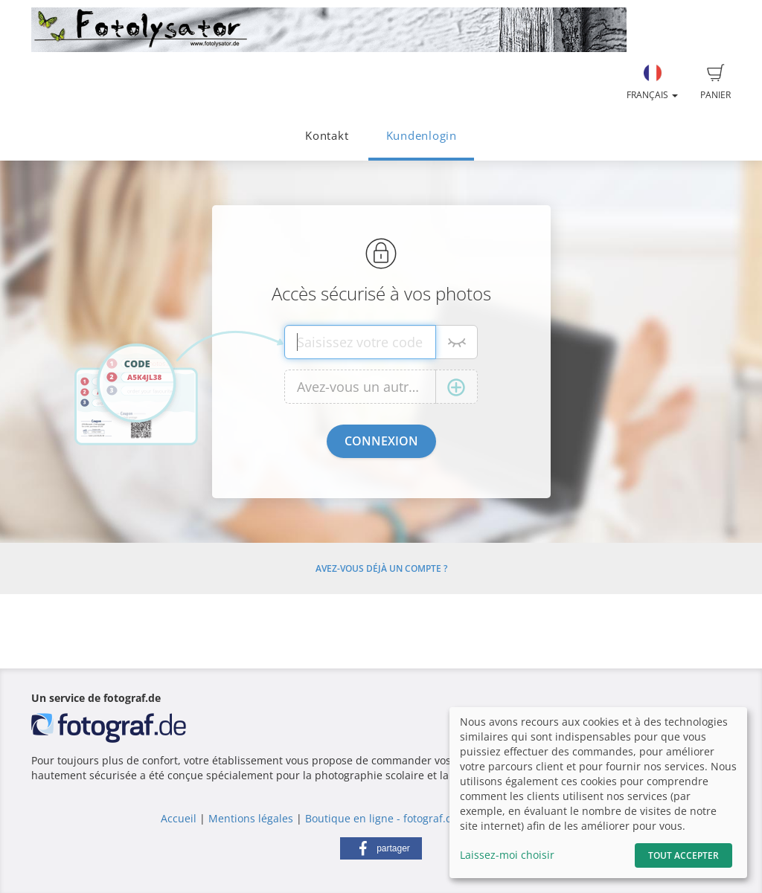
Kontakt (326, 136)
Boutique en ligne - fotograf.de (381, 818)
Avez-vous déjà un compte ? (381, 568)
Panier (715, 82)
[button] (381, 848)
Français (652, 82)
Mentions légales (250, 818)
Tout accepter (683, 855)
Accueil (178, 818)
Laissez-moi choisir (507, 855)
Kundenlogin (421, 136)
